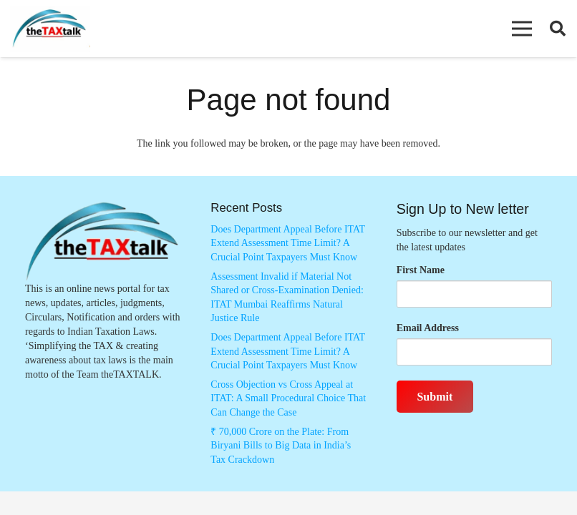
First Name (421, 270)
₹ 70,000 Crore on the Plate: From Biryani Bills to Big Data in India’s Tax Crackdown (280, 445)
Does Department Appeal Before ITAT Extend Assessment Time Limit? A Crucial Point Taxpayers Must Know (287, 243)
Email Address (428, 328)
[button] (522, 28)
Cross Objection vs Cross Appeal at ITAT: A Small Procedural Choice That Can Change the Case (288, 398)
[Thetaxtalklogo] (50, 29)
